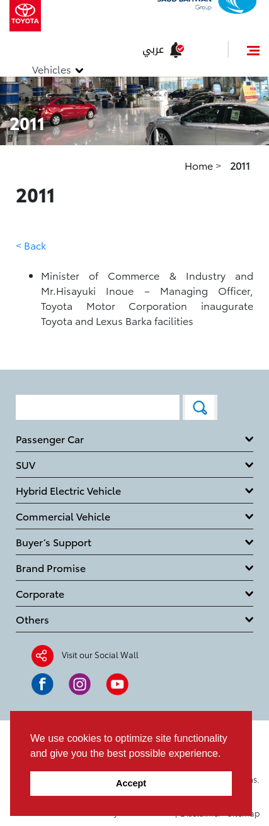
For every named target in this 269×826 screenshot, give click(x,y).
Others (32, 619)
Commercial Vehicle (63, 516)
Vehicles (51, 69)
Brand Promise (51, 567)
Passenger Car (50, 438)
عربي (153, 49)
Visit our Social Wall (100, 654)
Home (200, 165)
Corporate (40, 593)
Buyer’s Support (53, 541)
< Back (31, 245)
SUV (25, 464)
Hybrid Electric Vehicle (68, 490)
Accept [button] (131, 783)
